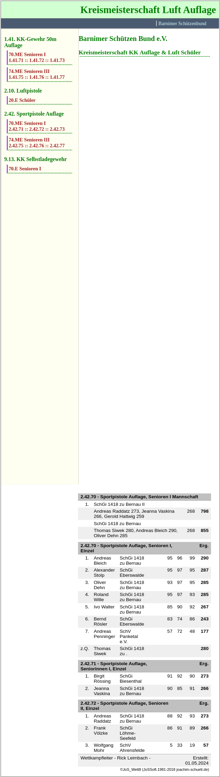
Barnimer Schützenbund (182, 23)
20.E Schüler (22, 100)
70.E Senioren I (25, 168)
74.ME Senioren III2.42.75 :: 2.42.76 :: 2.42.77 (37, 142)
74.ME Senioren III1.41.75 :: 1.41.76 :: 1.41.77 (37, 74)
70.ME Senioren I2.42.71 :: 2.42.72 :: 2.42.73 (37, 126)
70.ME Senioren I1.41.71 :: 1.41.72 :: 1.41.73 (37, 57)
